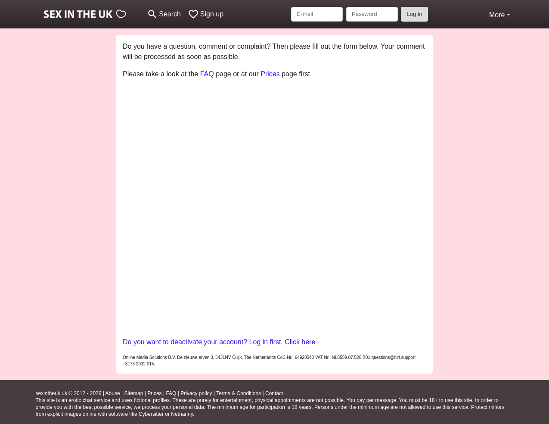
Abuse (112, 393)
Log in (414, 14)
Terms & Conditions (238, 393)
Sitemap (133, 393)
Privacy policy (196, 393)
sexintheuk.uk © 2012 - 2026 (69, 393)
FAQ (207, 74)
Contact (274, 393)
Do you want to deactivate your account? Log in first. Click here (219, 342)
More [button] (497, 15)
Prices (270, 74)
